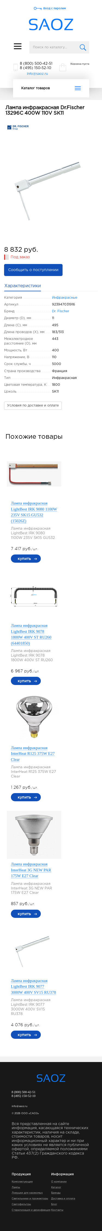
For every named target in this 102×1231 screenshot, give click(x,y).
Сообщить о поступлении (33, 270)
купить (24, 558)
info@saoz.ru (37, 73)
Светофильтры (21, 1204)
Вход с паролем (54, 8)
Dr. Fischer (60, 311)
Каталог (56, 1187)
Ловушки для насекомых (27, 1193)
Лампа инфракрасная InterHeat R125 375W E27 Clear (33, 754)
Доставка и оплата (63, 1198)
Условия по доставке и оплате (33, 405)
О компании (59, 1181)
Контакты (57, 1210)
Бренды (56, 1193)
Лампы (16, 1187)
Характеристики (22, 286)
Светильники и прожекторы (30, 1198)
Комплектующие (22, 1181)
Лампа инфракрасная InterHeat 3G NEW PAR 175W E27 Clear (31, 870)
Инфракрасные (64, 297)
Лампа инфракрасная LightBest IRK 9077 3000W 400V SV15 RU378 (33, 986)
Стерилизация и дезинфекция (31, 1210)
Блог (54, 1204)
